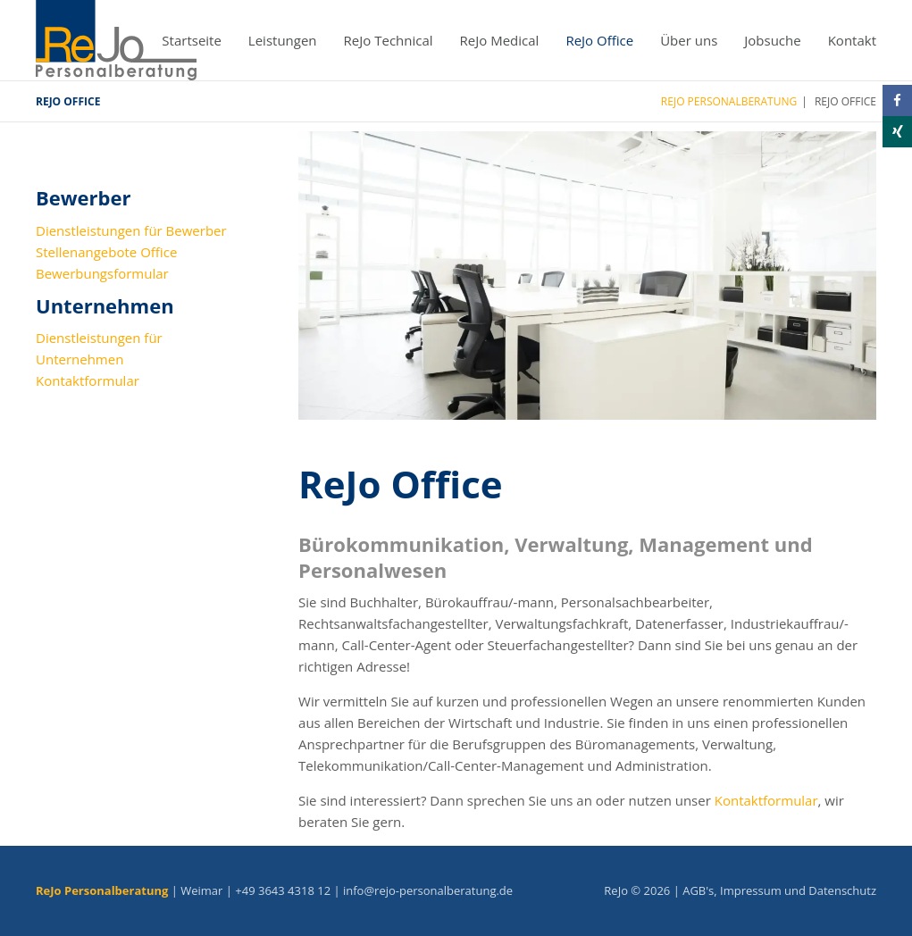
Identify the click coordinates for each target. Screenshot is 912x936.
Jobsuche (772, 40)
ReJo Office (599, 40)
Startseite (192, 40)
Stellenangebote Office (106, 252)
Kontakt (852, 40)
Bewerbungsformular (102, 273)
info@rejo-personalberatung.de (428, 890)
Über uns (688, 40)
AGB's (698, 890)
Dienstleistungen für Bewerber (131, 230)
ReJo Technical (388, 40)
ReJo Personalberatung (729, 101)
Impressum (751, 890)
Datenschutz (842, 890)
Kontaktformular (766, 800)
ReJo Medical (500, 40)
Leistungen (282, 40)
